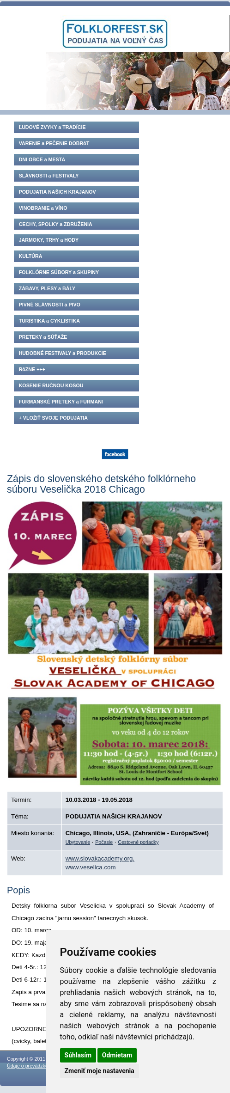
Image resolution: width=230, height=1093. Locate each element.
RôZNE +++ (32, 369)
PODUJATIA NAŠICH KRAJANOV (57, 192)
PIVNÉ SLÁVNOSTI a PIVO (49, 304)
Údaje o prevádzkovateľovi (36, 1066)
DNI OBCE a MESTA (42, 159)
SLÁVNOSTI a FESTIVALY (49, 175)
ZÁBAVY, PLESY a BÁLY (47, 288)
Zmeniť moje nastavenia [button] (99, 1071)
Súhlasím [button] (78, 1055)
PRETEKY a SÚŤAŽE (43, 337)
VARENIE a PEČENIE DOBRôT (54, 143)
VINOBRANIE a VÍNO (43, 208)
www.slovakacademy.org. (100, 858)
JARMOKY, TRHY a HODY (49, 240)
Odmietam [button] (117, 1055)
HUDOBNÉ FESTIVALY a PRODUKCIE (62, 353)
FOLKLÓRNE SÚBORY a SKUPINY (59, 272)
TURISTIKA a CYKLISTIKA (49, 321)
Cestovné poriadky (138, 842)
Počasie (104, 842)
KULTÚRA (30, 256)
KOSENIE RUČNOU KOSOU (51, 385)
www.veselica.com (91, 867)
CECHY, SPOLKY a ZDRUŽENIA (55, 224)
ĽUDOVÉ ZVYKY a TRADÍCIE (52, 127)
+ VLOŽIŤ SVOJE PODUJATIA (53, 418)
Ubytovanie (78, 842)
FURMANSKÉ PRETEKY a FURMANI (61, 401)
